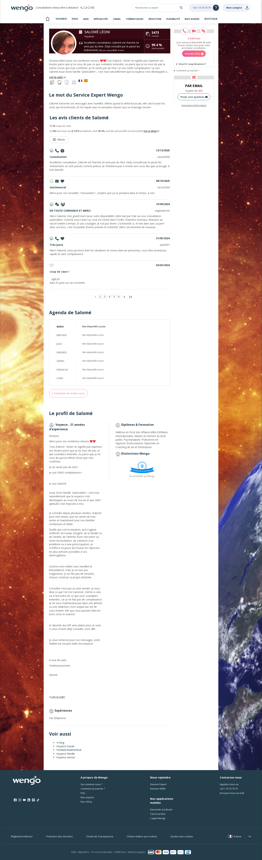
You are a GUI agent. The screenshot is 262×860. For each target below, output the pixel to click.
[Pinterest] (33, 800)
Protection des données (59, 836)
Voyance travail (65, 746)
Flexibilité (173, 19)
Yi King (60, 742)
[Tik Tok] (38, 800)
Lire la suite (57, 77)
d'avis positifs (158, 47)
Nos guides (192, 19)
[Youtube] (24, 800)
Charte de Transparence (99, 836)
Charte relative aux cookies (142, 836)
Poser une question (194, 97)
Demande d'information (194, 105)
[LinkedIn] (28, 800)
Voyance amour (65, 757)
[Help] (204, 8)
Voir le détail (151, 131)
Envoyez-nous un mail (232, 793)
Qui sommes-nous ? (91, 784)
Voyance (61, 18)
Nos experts (87, 797)
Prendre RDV (194, 53)
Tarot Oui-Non (158, 814)
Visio (75, 18)
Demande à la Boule (161, 809)
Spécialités (101, 19)
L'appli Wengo (158, 818)
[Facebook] (15, 800)
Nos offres (86, 801)
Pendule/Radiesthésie (69, 750)
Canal (117, 19)
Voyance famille (65, 753)
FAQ (83, 793)
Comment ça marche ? (187, 70)
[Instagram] (19, 800)
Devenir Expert (158, 784)
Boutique (211, 18)
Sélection (154, 19)
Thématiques (134, 19)
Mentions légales (136, 852)
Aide (86, 19)
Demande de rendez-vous (68, 393)
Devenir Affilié (158, 788)
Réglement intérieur (22, 836)
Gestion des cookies (181, 836)
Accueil (47, 19)
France (237, 836)
